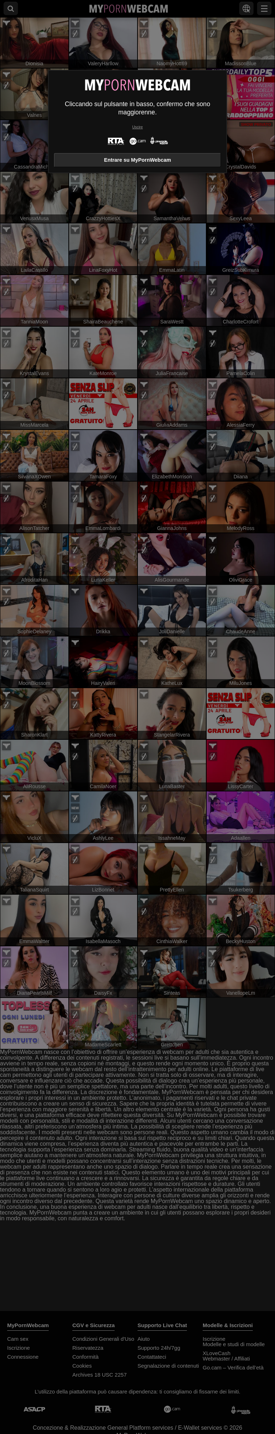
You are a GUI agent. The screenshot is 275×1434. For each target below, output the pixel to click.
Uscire (137, 127)
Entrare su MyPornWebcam (137, 160)
